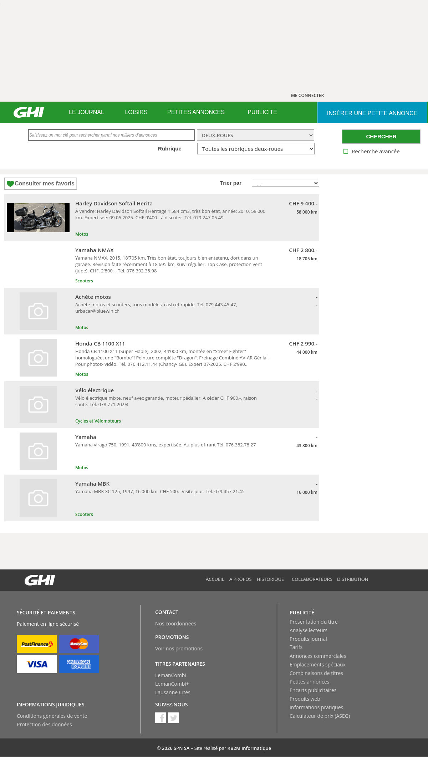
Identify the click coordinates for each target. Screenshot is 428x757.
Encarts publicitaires (313, 690)
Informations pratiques (316, 707)
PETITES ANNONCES (196, 112)
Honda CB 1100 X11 (100, 343)
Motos (81, 234)
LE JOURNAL (86, 112)
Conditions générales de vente (52, 715)
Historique (270, 579)
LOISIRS (136, 112)
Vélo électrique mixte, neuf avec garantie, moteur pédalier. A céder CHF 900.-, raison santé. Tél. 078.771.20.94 (166, 401)
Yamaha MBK (92, 483)
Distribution (352, 579)
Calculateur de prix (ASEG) (320, 715)
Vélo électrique (94, 390)
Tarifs (296, 647)
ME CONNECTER (307, 95)
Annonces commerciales (318, 656)
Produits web (305, 698)
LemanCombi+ (172, 683)
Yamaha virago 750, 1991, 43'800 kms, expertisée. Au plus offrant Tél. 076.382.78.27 (165, 444)
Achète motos (93, 296)
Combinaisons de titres (316, 673)
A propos (240, 579)
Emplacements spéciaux (318, 664)
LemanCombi (170, 675)
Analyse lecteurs (308, 630)
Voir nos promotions (179, 648)
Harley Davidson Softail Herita (114, 203)
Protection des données (44, 724)
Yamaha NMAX (94, 250)
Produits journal (308, 638)
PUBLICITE (262, 112)
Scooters (84, 281)
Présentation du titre (314, 621)
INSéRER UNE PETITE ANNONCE (372, 113)
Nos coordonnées (175, 623)
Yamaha (85, 436)
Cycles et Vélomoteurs (98, 421)
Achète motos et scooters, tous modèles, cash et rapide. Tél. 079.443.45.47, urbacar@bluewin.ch (156, 307)
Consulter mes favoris (45, 183)
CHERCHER (381, 136)
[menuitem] (86, 112)
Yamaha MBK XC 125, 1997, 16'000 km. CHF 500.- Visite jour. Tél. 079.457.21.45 (160, 491)
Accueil (215, 579)
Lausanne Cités (172, 692)
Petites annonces (309, 681)
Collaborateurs (312, 579)
